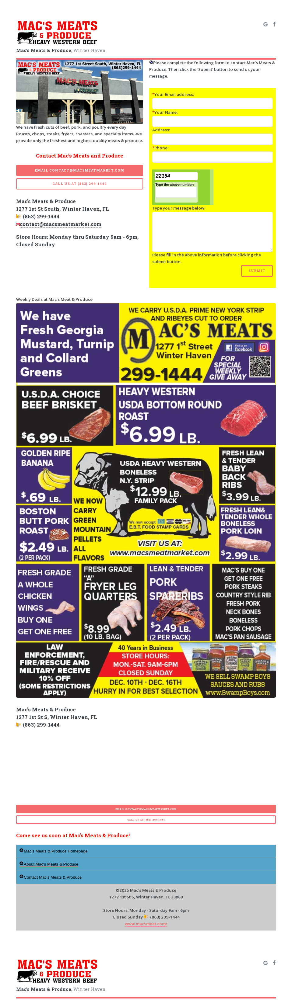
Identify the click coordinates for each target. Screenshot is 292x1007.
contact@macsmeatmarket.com (60, 224)
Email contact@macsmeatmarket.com (80, 170)
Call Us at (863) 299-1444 (79, 184)
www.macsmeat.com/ (146, 923)
